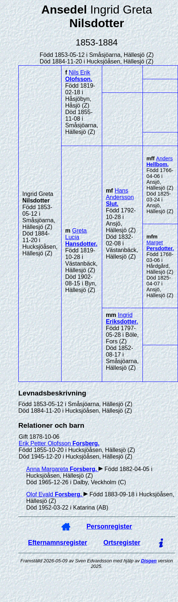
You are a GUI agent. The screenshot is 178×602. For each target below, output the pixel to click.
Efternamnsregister (57, 542)
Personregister (109, 526)
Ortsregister (121, 542)
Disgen (149, 560)
